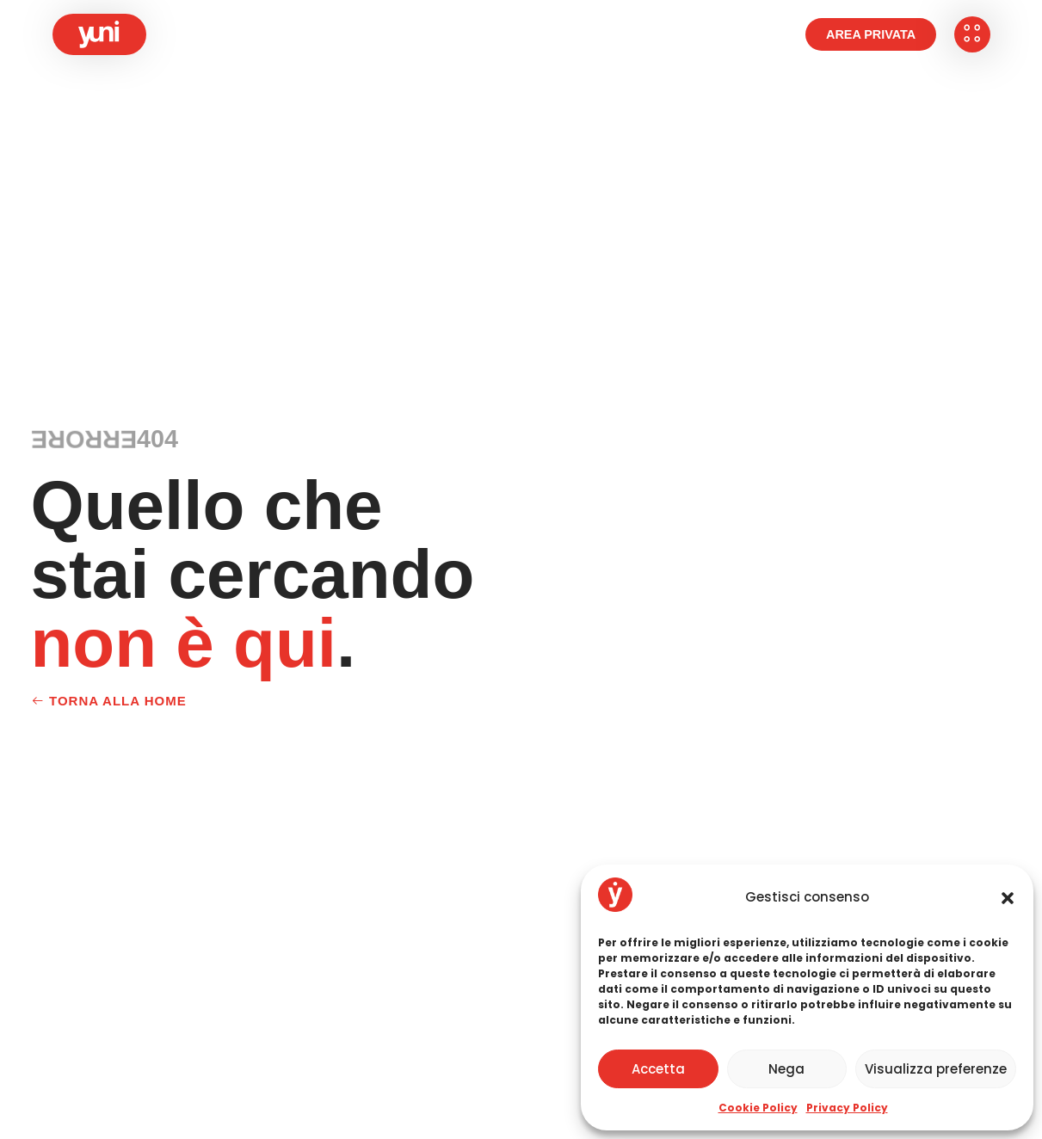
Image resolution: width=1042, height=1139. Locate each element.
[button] (1007, 898)
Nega (786, 1069)
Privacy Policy (847, 1107)
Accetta (658, 1069)
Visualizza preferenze (936, 1069)
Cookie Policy (758, 1107)
